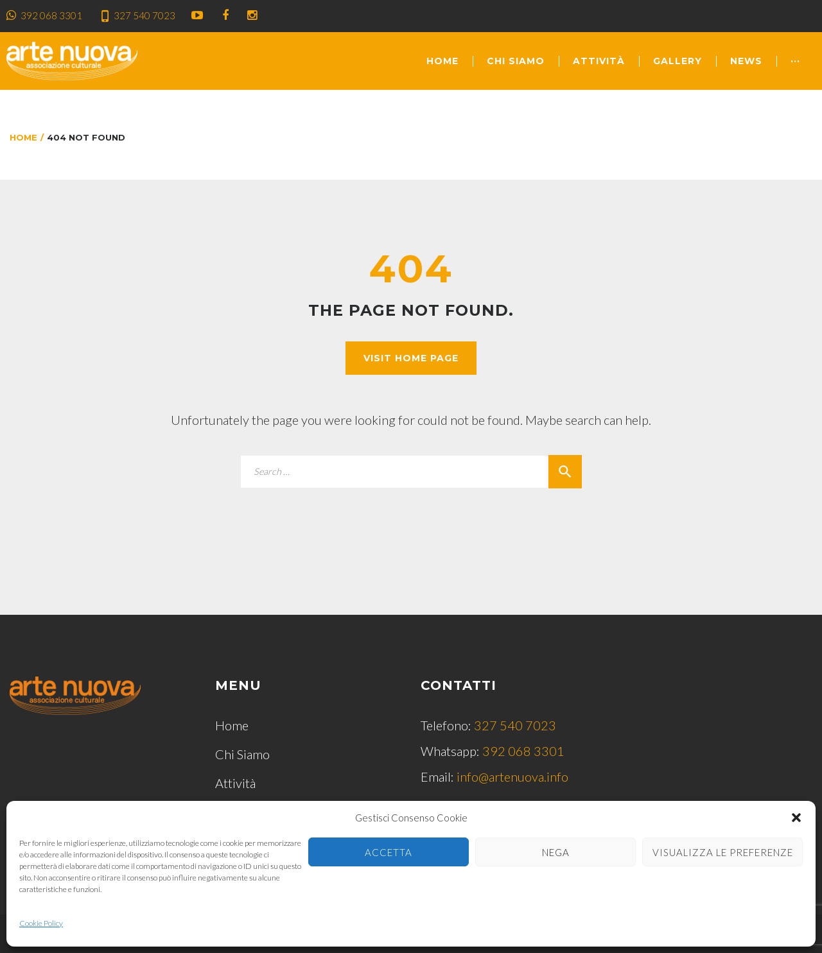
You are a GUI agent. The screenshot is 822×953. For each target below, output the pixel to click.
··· (795, 61)
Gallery (677, 61)
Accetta (388, 852)
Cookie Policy (41, 923)
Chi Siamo (516, 61)
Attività (599, 61)
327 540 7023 (144, 15)
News (746, 61)
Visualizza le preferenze (722, 852)
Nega (556, 852)
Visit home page (411, 358)
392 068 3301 (51, 15)
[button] (796, 817)
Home (442, 61)
